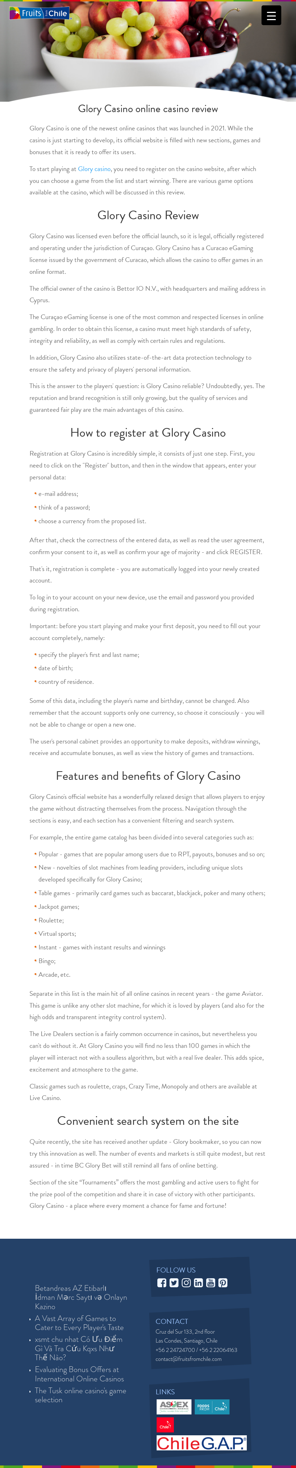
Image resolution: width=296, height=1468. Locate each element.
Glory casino (94, 169)
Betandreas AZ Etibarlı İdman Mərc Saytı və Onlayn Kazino (81, 1297)
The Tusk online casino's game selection (80, 1395)
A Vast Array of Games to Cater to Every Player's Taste (79, 1323)
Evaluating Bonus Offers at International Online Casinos (79, 1374)
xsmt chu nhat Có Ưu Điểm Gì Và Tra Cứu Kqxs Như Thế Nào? (78, 1348)
